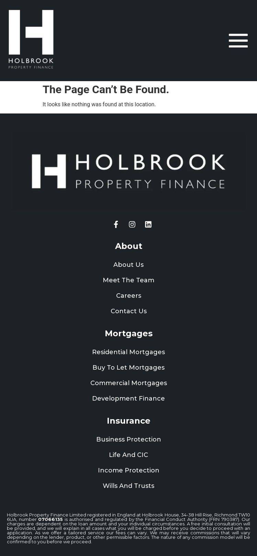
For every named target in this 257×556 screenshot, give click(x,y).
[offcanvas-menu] (238, 41)
